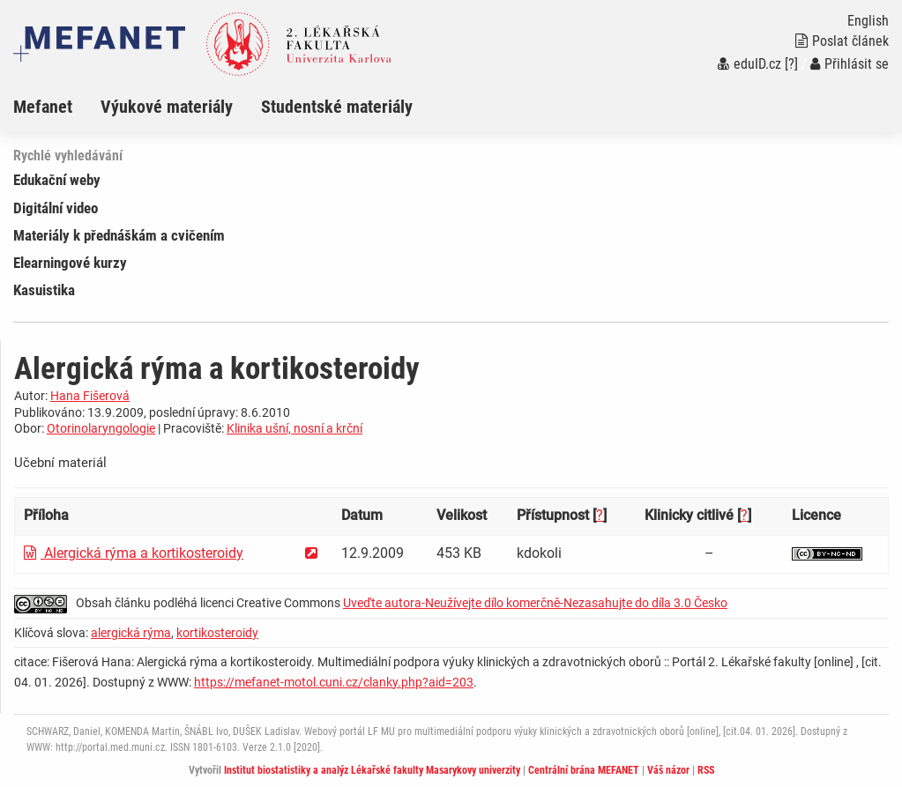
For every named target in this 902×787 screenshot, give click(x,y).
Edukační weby (57, 180)
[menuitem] (57, 106)
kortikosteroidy (217, 633)
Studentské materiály (337, 106)
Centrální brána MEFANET (583, 770)
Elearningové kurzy (70, 262)
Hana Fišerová (90, 396)
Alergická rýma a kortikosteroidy (133, 553)
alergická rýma (131, 633)
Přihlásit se (849, 64)
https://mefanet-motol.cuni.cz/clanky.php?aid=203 (333, 682)
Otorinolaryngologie (101, 428)
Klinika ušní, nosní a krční (294, 428)
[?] (791, 64)
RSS (705, 770)
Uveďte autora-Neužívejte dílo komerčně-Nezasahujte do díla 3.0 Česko (535, 603)
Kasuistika (44, 290)
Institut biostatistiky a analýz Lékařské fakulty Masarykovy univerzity (372, 770)
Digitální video (55, 208)
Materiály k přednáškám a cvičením (119, 235)
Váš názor (668, 770)
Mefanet (42, 106)
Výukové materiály (167, 106)
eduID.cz (749, 64)
